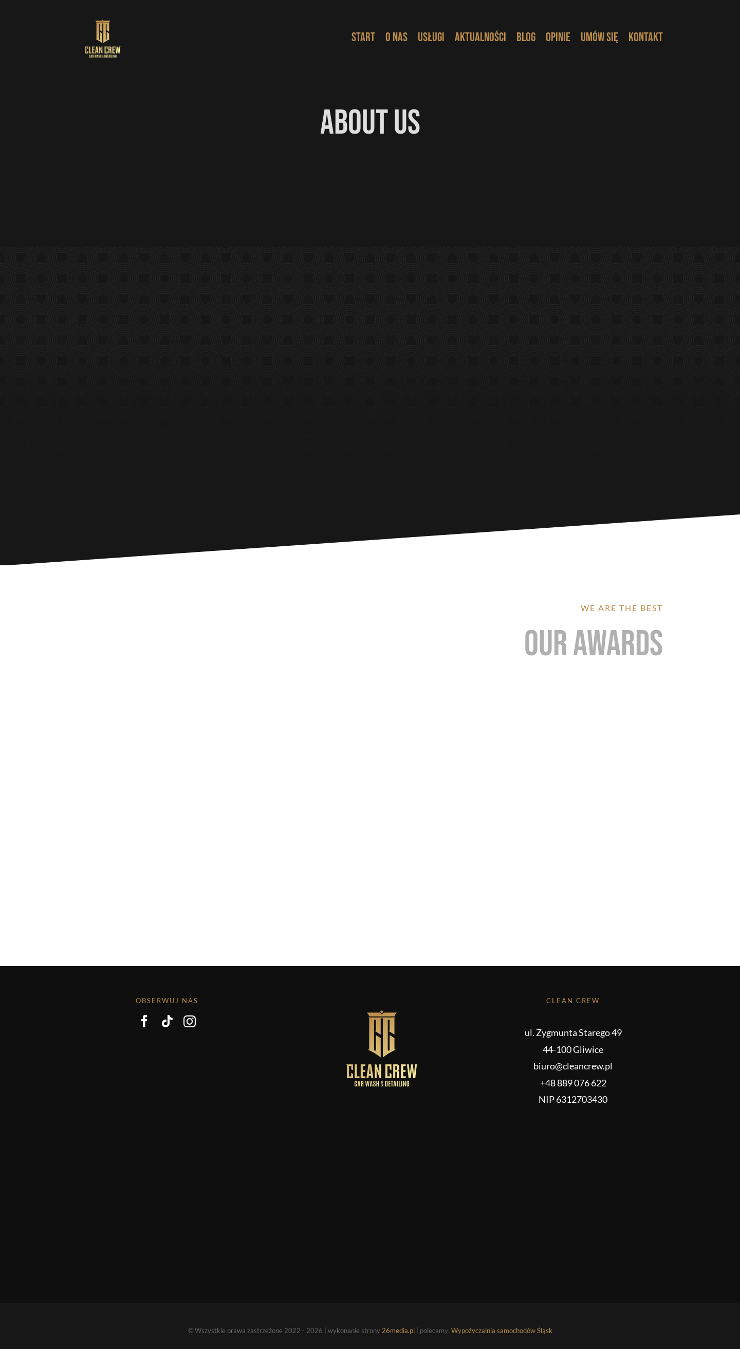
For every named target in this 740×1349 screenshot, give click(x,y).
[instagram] (189, 1021)
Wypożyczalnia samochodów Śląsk (501, 1330)
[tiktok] (167, 1021)
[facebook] (144, 1021)
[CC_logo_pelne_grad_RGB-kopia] (102, 17)
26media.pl (398, 1330)
